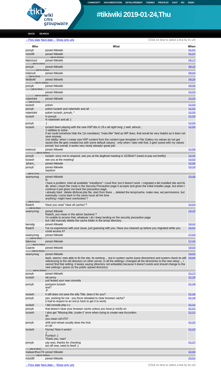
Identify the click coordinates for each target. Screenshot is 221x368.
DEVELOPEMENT (134, 2)
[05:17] (191, 60)
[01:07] (191, 54)
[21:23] (191, 329)
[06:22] (191, 66)
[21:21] (191, 305)
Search (44, 33)
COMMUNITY (94, 2)
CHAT (174, 2)
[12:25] (191, 98)
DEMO (191, 2)
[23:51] (191, 358)
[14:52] (191, 159)
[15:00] (191, 163)
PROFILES (163, 2)
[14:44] (191, 155)
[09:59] (191, 85)
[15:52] (191, 204)
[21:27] (191, 342)
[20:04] (191, 257)
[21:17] (191, 273)
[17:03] (191, 235)
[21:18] (191, 277)
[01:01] (191, 50)
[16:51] (191, 228)
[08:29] (191, 79)
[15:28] (191, 176)
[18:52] (191, 247)
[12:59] (191, 149)
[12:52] (191, 105)
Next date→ (48, 39)
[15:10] (191, 167)
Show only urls (65, 39)
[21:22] (191, 322)
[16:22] (191, 211)
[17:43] (191, 241)
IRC (183, 2)
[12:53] (191, 112)
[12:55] (191, 127)
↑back (31, 33)
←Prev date (33, 39)
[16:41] (191, 224)
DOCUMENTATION (113, 2)
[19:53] (191, 254)
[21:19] (191, 294)
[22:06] (191, 352)
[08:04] (191, 73)
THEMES (150, 2)
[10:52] (191, 92)
